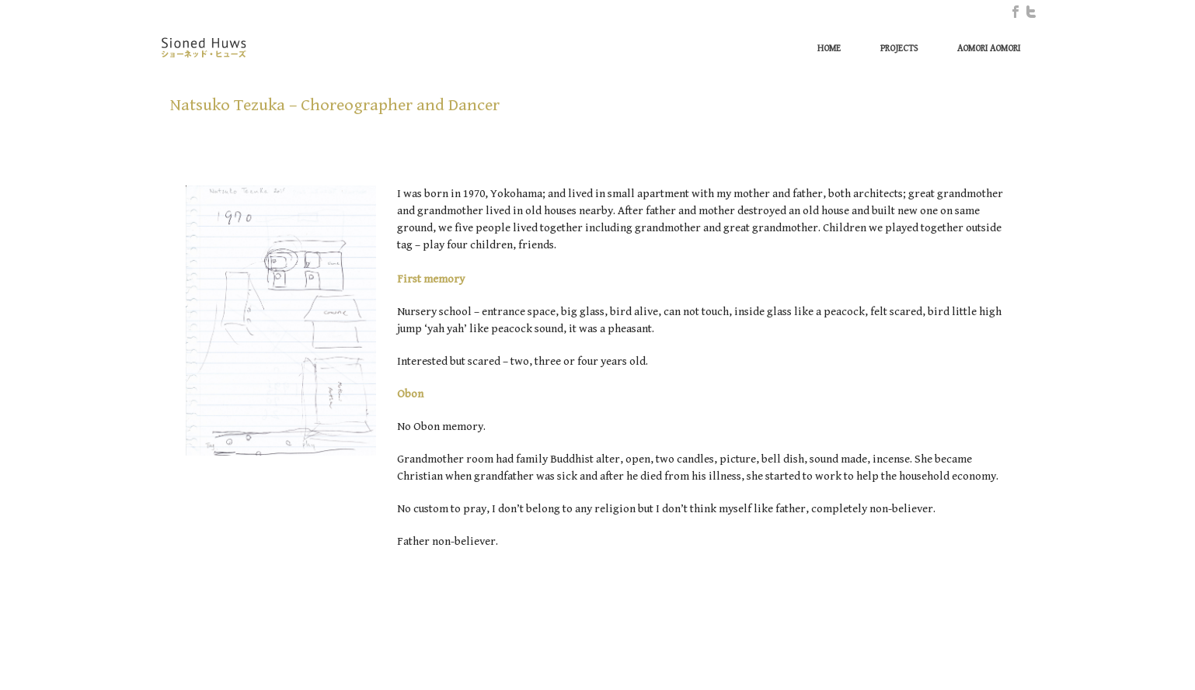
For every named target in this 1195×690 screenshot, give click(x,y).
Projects (899, 48)
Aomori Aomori (988, 48)
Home (829, 48)
